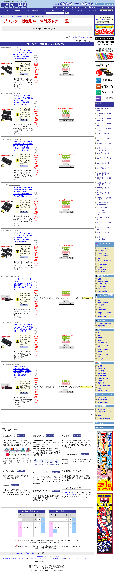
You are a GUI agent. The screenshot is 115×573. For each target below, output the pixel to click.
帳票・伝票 (101, 214)
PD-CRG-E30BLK (14, 364)
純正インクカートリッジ (104, 394)
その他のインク (102, 267)
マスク (8, 10)
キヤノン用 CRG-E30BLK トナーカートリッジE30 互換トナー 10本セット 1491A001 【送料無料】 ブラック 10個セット (23, 146)
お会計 (57, 556)
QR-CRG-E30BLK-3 (14, 47)
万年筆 (99, 340)
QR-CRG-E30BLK (14, 322)
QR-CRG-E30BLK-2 (14, 185)
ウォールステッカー (103, 390)
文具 (88, 10)
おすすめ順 (86, 37)
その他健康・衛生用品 (104, 418)
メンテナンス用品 (102, 264)
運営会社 (24, 558)
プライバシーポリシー (72, 558)
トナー (65, 10)
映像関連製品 (101, 326)
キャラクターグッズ (103, 368)
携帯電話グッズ (102, 276)
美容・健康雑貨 (102, 373)
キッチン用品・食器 (103, 378)
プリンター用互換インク (33, 10)
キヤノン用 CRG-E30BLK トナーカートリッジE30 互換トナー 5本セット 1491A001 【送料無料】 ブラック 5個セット (23, 100)
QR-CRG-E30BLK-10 (15, 139)
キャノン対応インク (103, 251)
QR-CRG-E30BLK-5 (14, 93)
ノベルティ (99, 427)
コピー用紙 (101, 210)
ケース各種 (101, 305)
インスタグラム (72, 494)
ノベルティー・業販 (59, 558)
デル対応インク (102, 253)
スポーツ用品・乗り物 (104, 385)
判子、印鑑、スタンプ (104, 342)
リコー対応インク (102, 272)
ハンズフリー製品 (102, 284)
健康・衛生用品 (101, 406)
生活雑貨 (100, 380)
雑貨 (99, 363)
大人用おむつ (18, 10)
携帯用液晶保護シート (104, 291)
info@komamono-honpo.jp (51, 561)
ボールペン (101, 333)
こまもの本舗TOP (40, 556)
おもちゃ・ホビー (102, 388)
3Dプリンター (101, 300)
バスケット (50, 556)
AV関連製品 (102, 320)
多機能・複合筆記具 (103, 349)
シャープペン (101, 359)
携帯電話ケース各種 (103, 281)
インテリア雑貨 (102, 376)
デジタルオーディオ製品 (104, 323)
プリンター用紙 (102, 208)
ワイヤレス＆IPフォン (104, 316)
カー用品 (100, 366)
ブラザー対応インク (103, 248)
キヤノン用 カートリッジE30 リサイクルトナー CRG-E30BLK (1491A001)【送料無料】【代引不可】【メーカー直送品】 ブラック (23, 284)
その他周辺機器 (102, 286)
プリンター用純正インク (52, 10)
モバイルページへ (86, 558)
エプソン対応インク (103, 255)
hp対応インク (101, 258)
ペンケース (101, 335)
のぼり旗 (95, 10)
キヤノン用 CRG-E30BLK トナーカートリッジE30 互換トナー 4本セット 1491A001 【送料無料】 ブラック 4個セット (23, 237)
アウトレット (100, 423)
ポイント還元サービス (34, 558)
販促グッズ (101, 383)
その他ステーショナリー (104, 354)
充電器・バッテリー (103, 279)
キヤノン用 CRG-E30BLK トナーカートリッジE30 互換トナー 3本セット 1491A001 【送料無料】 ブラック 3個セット (23, 54)
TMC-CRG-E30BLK (14, 276)
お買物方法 (6, 558)
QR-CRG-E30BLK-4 (14, 230)
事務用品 (100, 351)
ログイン (99, 20)
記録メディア (101, 288)
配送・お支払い (15, 558)
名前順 (80, 37)
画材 (99, 356)
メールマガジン (67, 492)
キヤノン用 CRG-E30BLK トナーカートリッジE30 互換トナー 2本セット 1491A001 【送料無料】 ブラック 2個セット (23, 192)
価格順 (74, 37)
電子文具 (100, 338)
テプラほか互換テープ (77, 10)
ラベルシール (102, 212)
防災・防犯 (101, 371)
